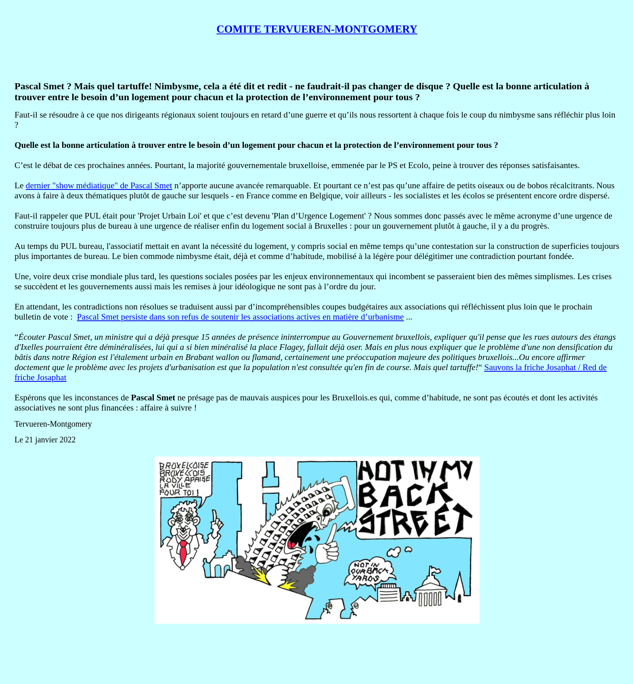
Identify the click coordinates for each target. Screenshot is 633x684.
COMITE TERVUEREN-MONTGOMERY (316, 29)
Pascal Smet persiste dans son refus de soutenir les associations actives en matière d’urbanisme (240, 317)
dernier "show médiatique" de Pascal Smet (99, 185)
